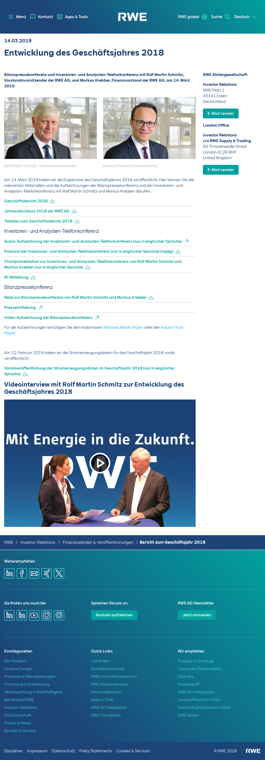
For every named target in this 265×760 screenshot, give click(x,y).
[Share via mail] (34, 573)
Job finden (100, 661)
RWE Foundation (106, 715)
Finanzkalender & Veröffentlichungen (98, 542)
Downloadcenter (106, 692)
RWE (8, 542)
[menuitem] (41, 17)
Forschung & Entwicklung (26, 684)
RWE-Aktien (188, 715)
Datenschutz (63, 751)
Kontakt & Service (20, 730)
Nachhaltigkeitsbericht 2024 (204, 707)
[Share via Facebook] (22, 573)
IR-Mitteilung (16, 277)
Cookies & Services (133, 751)
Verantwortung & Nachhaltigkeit (33, 692)
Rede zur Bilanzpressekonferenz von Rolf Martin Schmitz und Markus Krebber (75, 297)
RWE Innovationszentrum (114, 676)
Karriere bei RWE (19, 699)
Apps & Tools (76, 16)
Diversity (185, 676)
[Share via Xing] (46, 573)
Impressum (37, 751)
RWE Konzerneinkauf (109, 684)
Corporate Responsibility (200, 668)
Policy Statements (95, 751)
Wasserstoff (188, 684)
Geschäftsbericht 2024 (199, 699)
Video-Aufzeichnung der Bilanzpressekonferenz (48, 317)
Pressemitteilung (20, 307)
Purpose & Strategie (196, 661)
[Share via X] (59, 573)
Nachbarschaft (18, 715)
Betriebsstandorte (107, 668)
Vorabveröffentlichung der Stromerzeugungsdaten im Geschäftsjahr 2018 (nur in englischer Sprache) (89, 371)
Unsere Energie (18, 668)
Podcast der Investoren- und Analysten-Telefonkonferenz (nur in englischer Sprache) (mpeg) (88, 251)
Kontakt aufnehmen (114, 615)
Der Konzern (15, 661)
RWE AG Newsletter (109, 707)
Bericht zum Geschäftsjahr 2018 (172, 542)
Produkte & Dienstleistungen (30, 676)
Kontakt (45, 16)
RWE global (188, 16)
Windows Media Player (123, 327)
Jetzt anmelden (196, 615)
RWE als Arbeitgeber (196, 692)
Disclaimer (13, 751)
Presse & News (17, 723)
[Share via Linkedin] (9, 573)
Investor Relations (37, 542)
